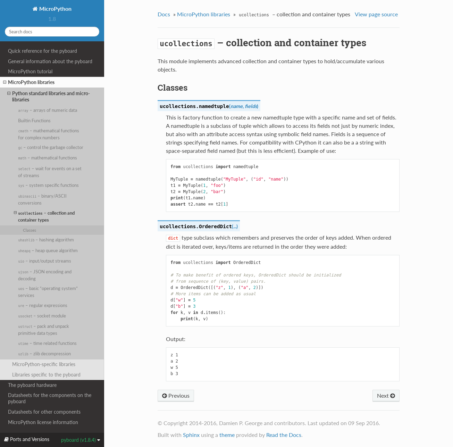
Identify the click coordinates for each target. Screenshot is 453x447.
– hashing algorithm (46, 239)
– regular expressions (42, 305)
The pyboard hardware (32, 385)
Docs (164, 14)
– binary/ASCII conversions (42, 199)
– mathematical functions (47, 157)
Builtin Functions (34, 120)
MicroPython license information (43, 422)
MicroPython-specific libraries (43, 364)
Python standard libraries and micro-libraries (48, 96)
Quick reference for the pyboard (42, 51)
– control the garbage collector (50, 147)
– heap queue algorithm (47, 250)
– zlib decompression (44, 353)
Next (386, 395)
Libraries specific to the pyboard (46, 375)
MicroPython (55, 8)
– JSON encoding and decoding (44, 275)
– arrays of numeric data (47, 110)
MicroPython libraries (28, 82)
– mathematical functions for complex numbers (48, 134)
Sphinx (191, 434)
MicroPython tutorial (30, 71)
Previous (176, 395)
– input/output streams (44, 261)
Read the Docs (283, 434)
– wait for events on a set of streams (49, 172)
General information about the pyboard (50, 61)
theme (227, 434)
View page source (376, 14)
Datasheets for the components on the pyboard (49, 398)
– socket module (42, 315)
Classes (29, 229)
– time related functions (47, 343)
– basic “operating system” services (48, 291)
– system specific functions (48, 185)
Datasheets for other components (44, 412)
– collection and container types (44, 216)
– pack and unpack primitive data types (43, 329)
